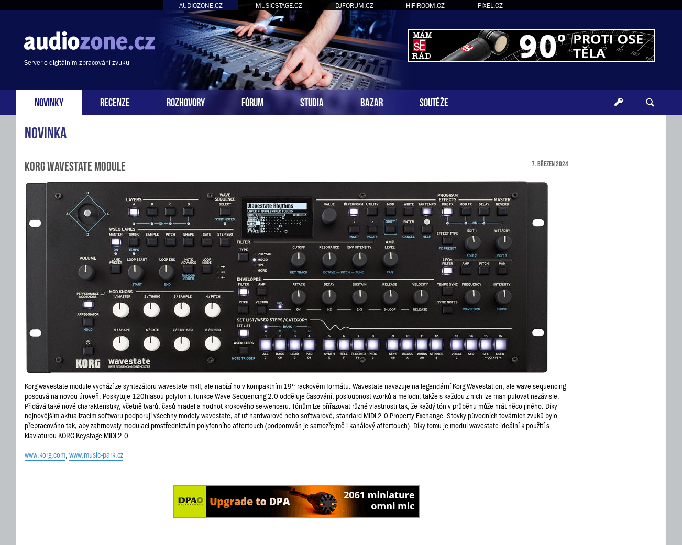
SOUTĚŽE (434, 101)
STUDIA (312, 101)
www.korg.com (45, 455)
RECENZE (115, 101)
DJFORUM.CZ (354, 5)
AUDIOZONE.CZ (201, 5)
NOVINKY (49, 101)
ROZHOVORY (186, 101)
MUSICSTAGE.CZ (279, 5)
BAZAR (371, 101)
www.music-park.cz (96, 455)
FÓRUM (252, 101)
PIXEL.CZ (490, 5)
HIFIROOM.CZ (425, 5)
